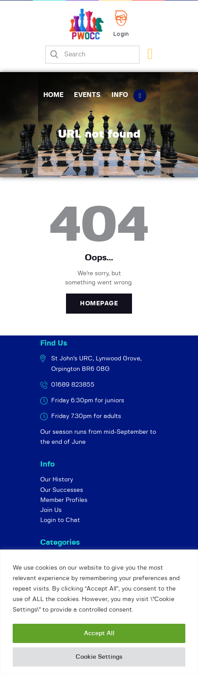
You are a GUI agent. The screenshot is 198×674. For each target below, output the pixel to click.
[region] (99, 612)
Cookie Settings (99, 657)
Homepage (99, 304)
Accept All (99, 633)
